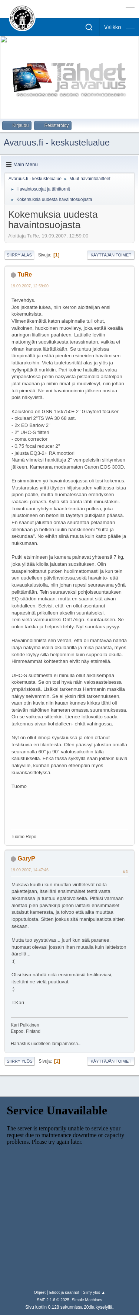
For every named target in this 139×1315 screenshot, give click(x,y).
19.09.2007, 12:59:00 (30, 286)
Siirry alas (19, 255)
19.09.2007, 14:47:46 (30, 870)
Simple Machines (87, 1300)
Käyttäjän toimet (110, 255)
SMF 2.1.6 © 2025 (53, 1300)
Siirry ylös (20, 1061)
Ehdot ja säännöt (64, 1292)
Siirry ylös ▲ (94, 1292)
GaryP (26, 858)
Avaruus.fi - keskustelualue (57, 142)
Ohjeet (40, 1292)
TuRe (24, 274)
